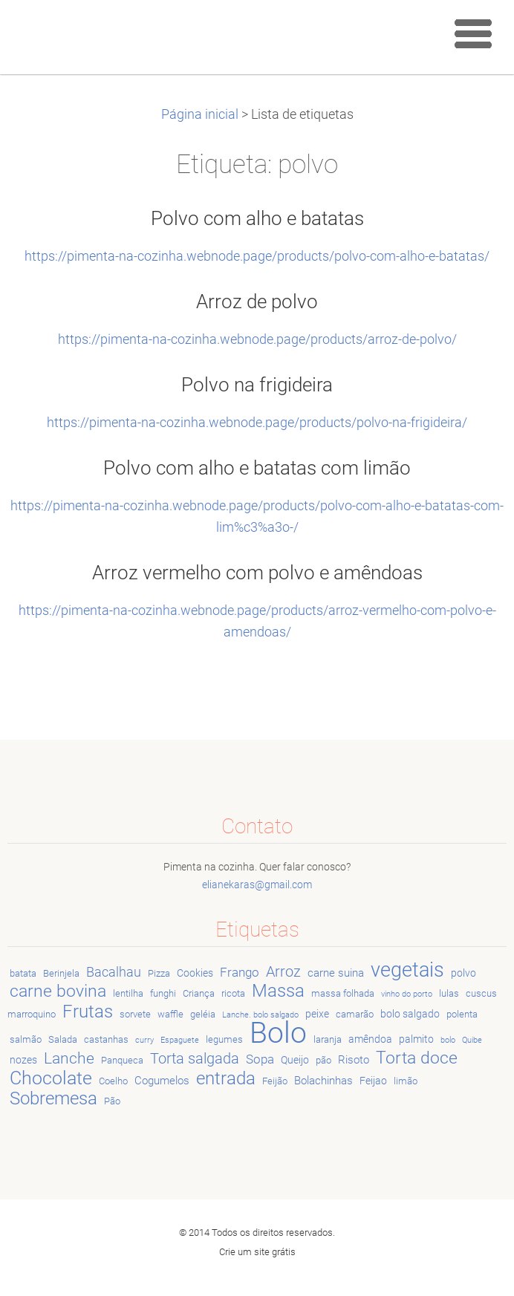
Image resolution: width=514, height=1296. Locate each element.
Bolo (278, 1032)
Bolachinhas (323, 1080)
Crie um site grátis (257, 1251)
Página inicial (199, 114)
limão (405, 1081)
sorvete (135, 1014)
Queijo (295, 1060)
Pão (112, 1101)
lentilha (128, 993)
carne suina (336, 973)
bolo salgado (410, 1014)
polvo (463, 973)
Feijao (373, 1081)
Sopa (260, 1059)
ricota (233, 993)
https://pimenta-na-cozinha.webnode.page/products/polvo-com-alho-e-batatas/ (257, 256)
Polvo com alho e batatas (257, 218)
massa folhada (342, 993)
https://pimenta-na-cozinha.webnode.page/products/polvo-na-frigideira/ (257, 422)
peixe (317, 1014)
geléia (202, 1014)
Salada (62, 1039)
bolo (447, 1040)
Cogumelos (161, 1080)
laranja (327, 1039)
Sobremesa (53, 1098)
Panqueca (122, 1060)
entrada (226, 1078)
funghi (163, 993)
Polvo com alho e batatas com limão (257, 468)
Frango (239, 972)
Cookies (195, 973)
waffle (170, 1014)
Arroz (283, 971)
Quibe (472, 1040)
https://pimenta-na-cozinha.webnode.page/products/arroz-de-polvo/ (257, 339)
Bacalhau (113, 972)
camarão (355, 1014)
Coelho (113, 1081)
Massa (278, 990)
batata (23, 973)
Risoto (353, 1060)
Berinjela (61, 973)
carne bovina (58, 990)
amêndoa (370, 1039)
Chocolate (51, 1078)
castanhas (106, 1039)
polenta (462, 1014)
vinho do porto (406, 994)
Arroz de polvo (257, 301)
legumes (224, 1039)
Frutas (87, 1011)
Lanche (69, 1058)
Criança (199, 993)
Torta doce (417, 1057)
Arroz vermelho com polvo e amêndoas (257, 572)
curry (144, 1040)
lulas (449, 993)
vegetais (407, 970)
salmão (26, 1039)
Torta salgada (194, 1058)
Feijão (274, 1081)
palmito (416, 1039)
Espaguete (179, 1040)
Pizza (159, 973)
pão (323, 1060)
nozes (23, 1060)
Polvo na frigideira (257, 385)
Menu (473, 33)
